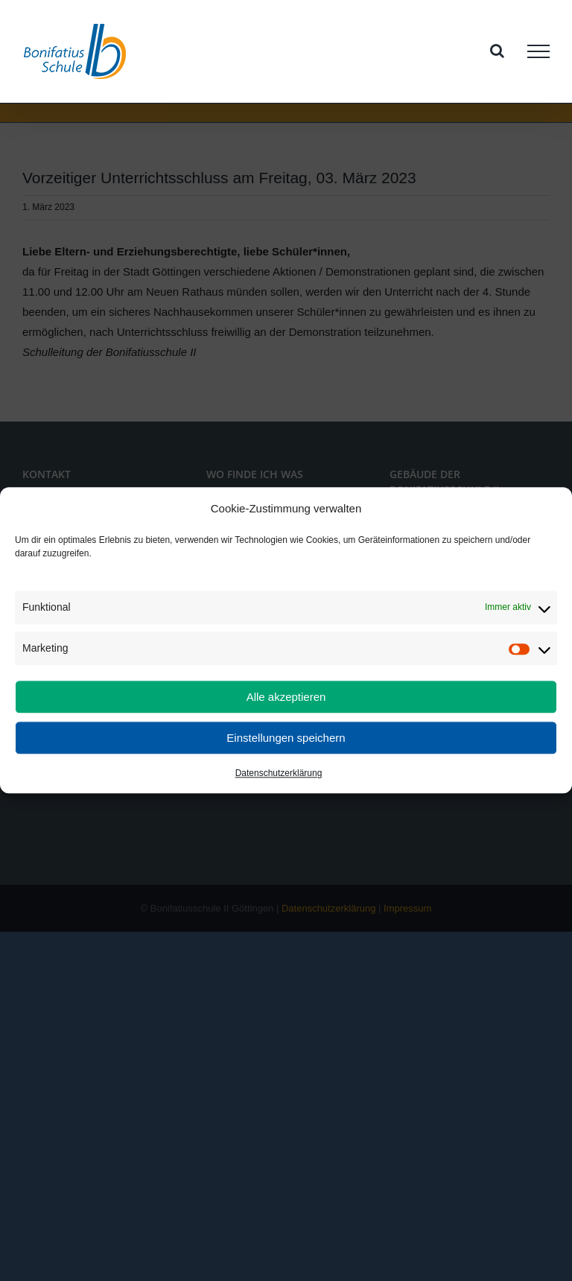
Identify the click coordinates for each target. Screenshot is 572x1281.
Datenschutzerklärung (278, 774)
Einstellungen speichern (285, 737)
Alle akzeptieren (286, 696)
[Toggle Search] (497, 50)
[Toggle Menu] (538, 51)
